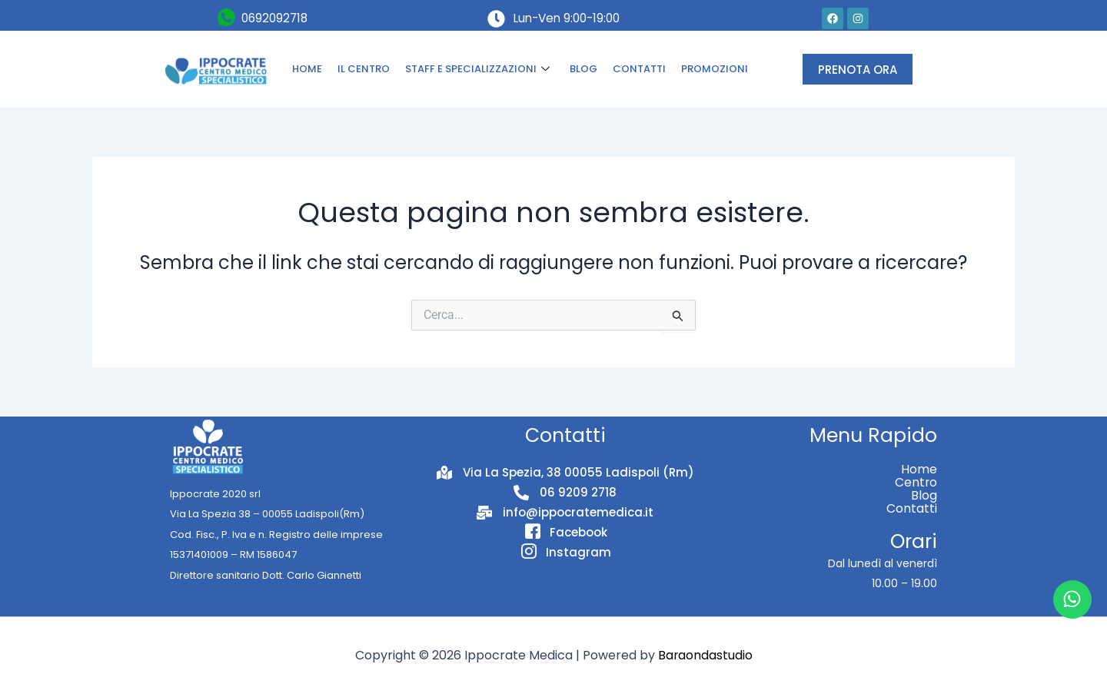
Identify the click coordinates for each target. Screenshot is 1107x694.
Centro (915, 482)
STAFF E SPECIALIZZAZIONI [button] (477, 69)
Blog (924, 495)
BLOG (583, 68)
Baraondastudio (705, 655)
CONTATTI (639, 68)
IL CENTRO (363, 68)
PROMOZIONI (714, 68)
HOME (307, 68)
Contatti (911, 508)
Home (919, 469)
